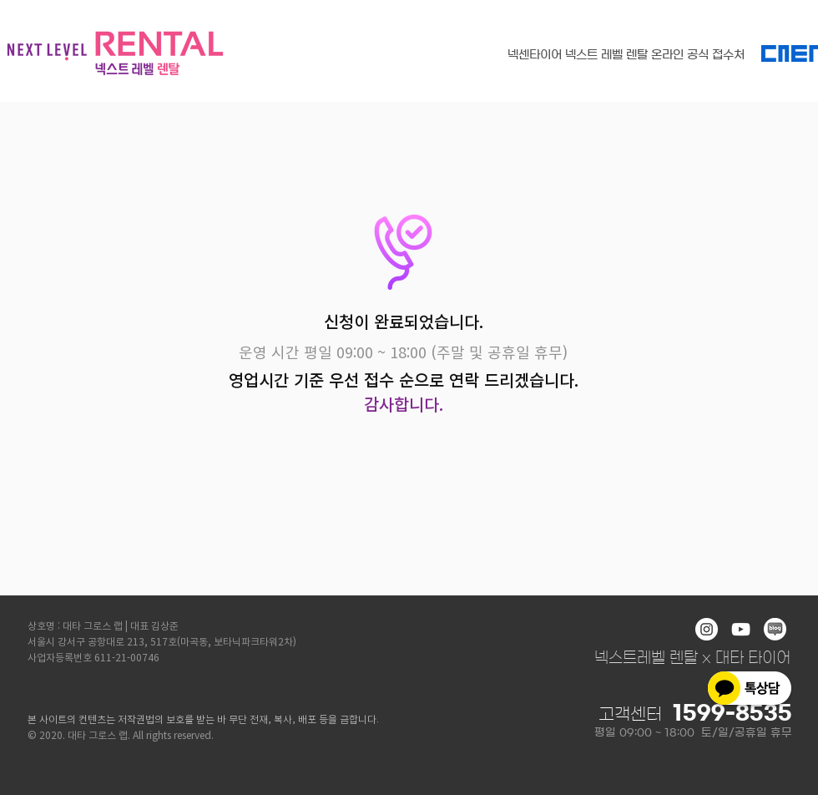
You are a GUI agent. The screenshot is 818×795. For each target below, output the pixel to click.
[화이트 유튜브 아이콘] (741, 629)
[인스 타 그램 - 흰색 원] (706, 629)
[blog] (775, 629)
